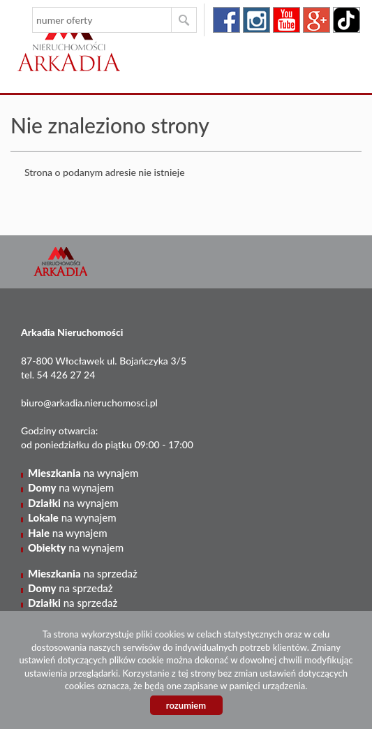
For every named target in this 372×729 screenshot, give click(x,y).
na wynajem (83, 472)
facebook (226, 20)
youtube (286, 20)
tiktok (346, 20)
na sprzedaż (82, 573)
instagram (256, 20)
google (316, 20)
